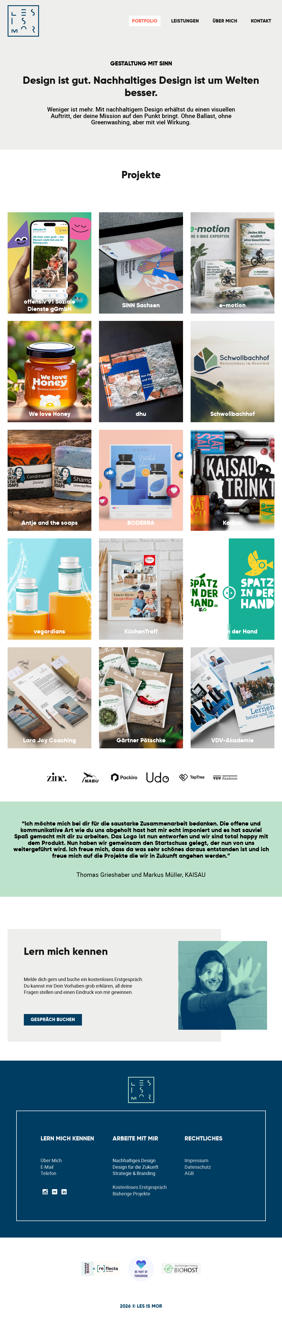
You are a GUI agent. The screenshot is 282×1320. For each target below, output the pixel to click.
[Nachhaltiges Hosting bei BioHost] (181, 1268)
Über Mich (225, 21)
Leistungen (185, 21)
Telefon (48, 1173)
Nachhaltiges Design (134, 1160)
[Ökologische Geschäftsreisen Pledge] (141, 1268)
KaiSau (232, 523)
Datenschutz (198, 1167)
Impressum (196, 1160)
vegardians (49, 631)
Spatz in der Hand (232, 631)
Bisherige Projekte (131, 1193)
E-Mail (47, 1167)
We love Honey (49, 414)
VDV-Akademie (232, 740)
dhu (141, 414)
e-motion (232, 305)
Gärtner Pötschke (141, 740)
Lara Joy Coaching (49, 740)
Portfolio (144, 21)
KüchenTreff (141, 631)
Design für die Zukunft (135, 1167)
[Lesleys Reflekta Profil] (100, 1268)
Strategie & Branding (134, 1173)
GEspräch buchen (53, 1019)
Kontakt (261, 21)
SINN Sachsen (141, 305)
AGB (189, 1173)
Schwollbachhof (232, 414)
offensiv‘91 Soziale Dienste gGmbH (49, 305)
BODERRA (140, 523)
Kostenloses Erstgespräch (140, 1187)
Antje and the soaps (49, 523)
